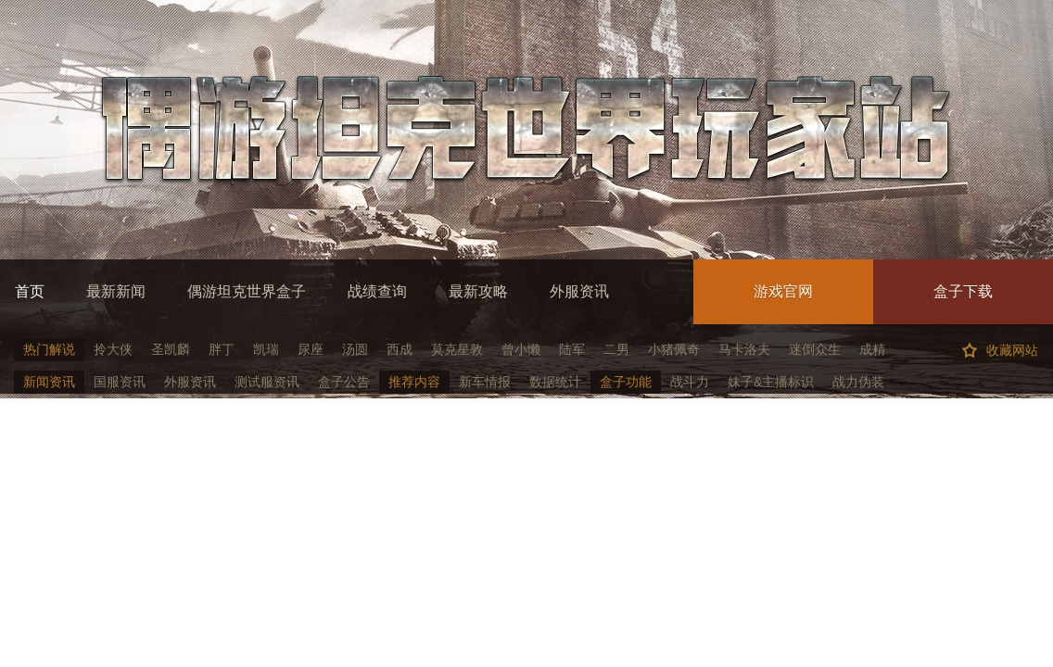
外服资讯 (579, 291)
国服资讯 (120, 381)
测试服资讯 (267, 381)
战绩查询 (377, 291)
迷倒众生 (815, 349)
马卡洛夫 (744, 349)
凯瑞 (266, 349)
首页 (29, 291)
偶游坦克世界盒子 (246, 291)
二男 (616, 349)
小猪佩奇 (674, 349)
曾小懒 (520, 349)
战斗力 (689, 381)
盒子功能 (626, 381)
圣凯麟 (170, 349)
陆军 (572, 349)
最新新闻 (116, 291)
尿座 (311, 349)
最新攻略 (478, 291)
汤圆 (355, 349)
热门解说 (49, 349)
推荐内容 (414, 381)
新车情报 (485, 381)
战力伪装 (858, 381)
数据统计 (555, 381)
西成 (399, 349)
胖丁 (222, 349)
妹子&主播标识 (771, 381)
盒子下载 (963, 291)
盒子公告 (344, 381)
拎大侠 (113, 349)
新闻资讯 (49, 381)
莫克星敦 (457, 349)
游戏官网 (783, 291)
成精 (872, 349)
